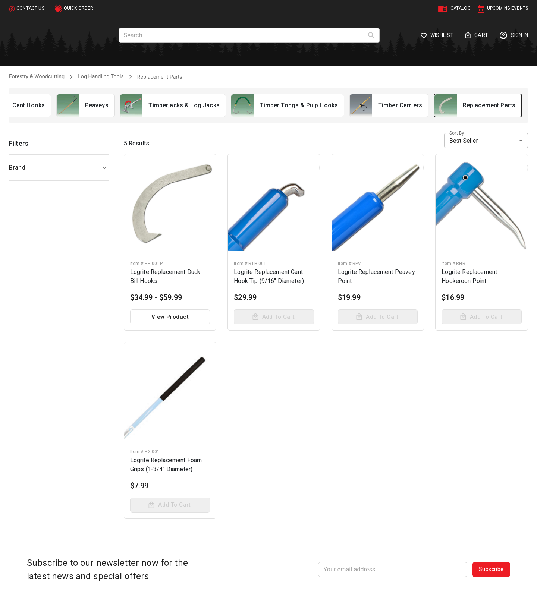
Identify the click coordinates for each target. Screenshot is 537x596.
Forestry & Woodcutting (37, 76)
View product (170, 317)
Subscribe (491, 569)
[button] (59, 168)
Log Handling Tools (101, 76)
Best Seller (463, 140)
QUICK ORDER (79, 8)
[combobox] (486, 140)
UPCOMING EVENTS (507, 8)
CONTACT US (30, 8)
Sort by (456, 133)
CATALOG (460, 8)
